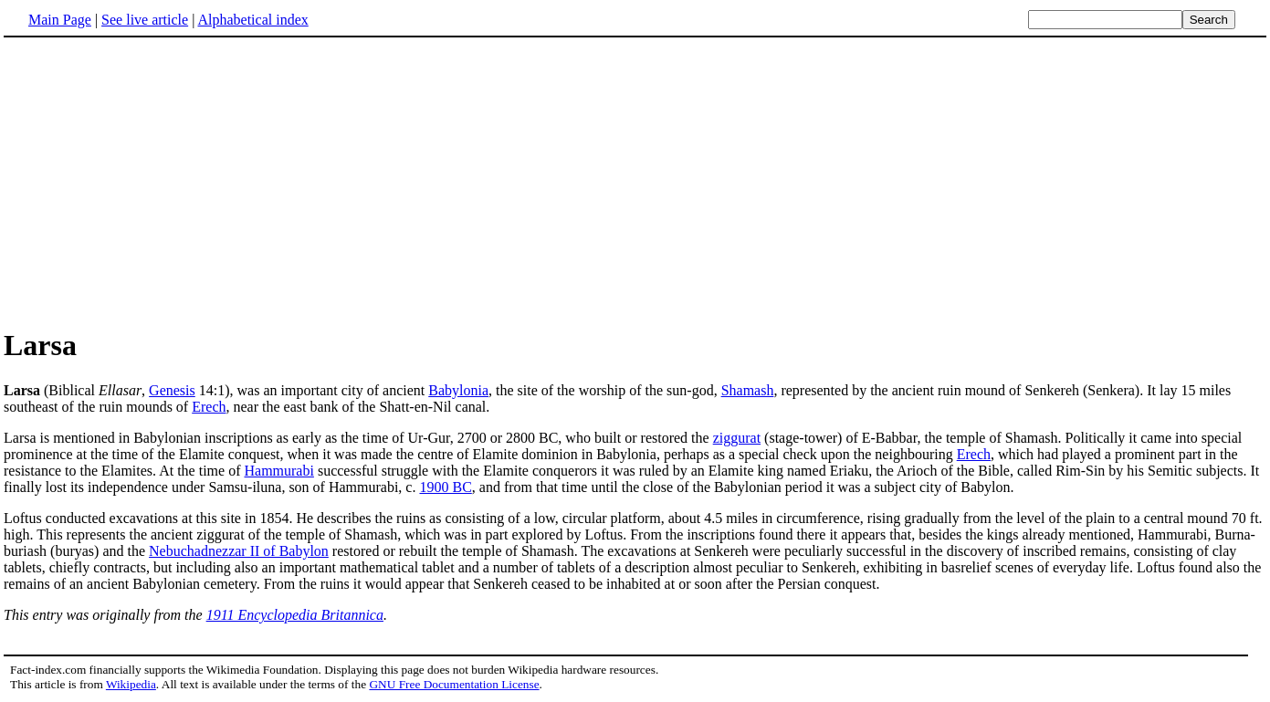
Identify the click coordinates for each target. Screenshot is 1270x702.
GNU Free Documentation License (454, 684)
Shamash (747, 390)
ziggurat (737, 437)
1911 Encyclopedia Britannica (294, 615)
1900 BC (445, 487)
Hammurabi (278, 470)
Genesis (172, 390)
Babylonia (458, 390)
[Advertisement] (157, 181)
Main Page (59, 19)
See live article (144, 19)
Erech (209, 406)
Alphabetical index (252, 19)
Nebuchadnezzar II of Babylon (239, 551)
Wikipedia (131, 684)
